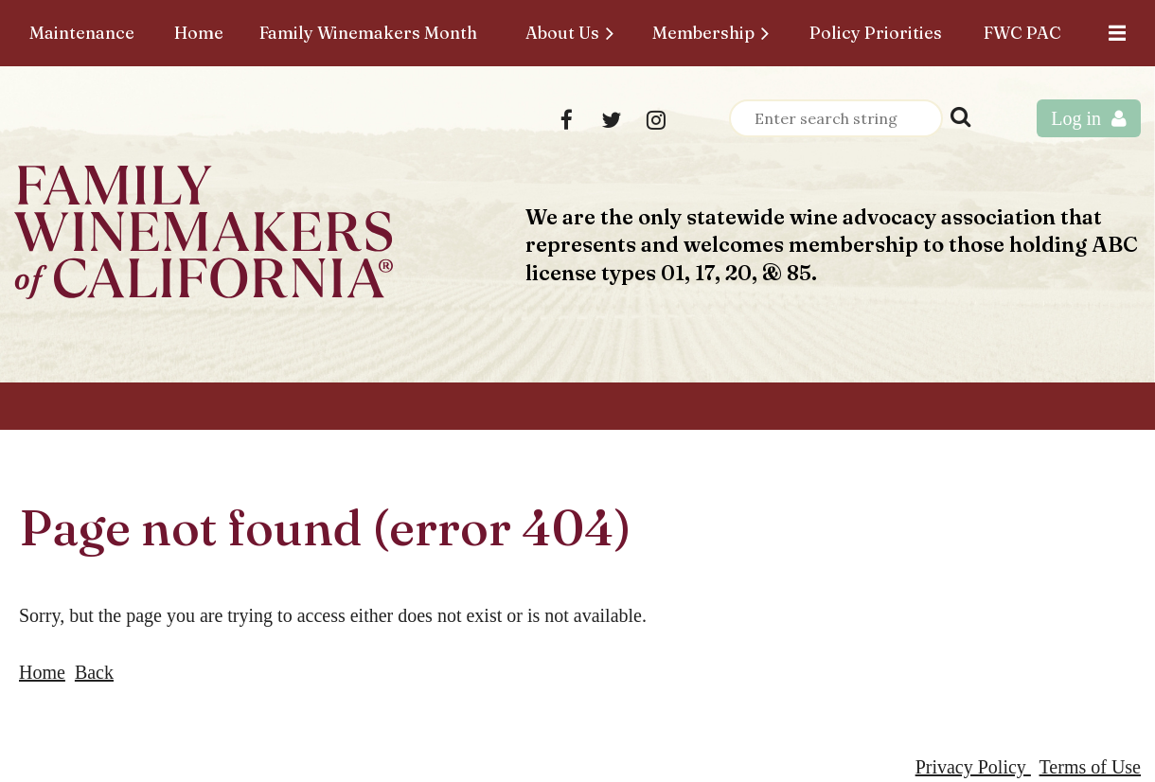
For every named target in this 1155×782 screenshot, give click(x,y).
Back (94, 672)
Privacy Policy (973, 766)
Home (42, 672)
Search (961, 116)
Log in (1076, 118)
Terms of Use (1090, 766)
